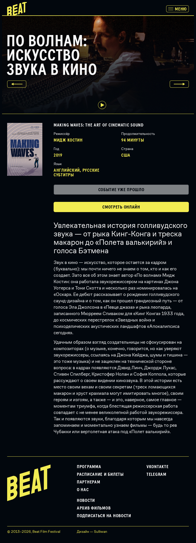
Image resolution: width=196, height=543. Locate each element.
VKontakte (157, 467)
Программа (89, 467)
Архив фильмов (94, 508)
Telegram (156, 474)
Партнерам (88, 482)
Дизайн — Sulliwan (92, 531)
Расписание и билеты (100, 474)
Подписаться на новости (104, 516)
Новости (86, 500)
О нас (83, 490)
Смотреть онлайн (121, 207)
